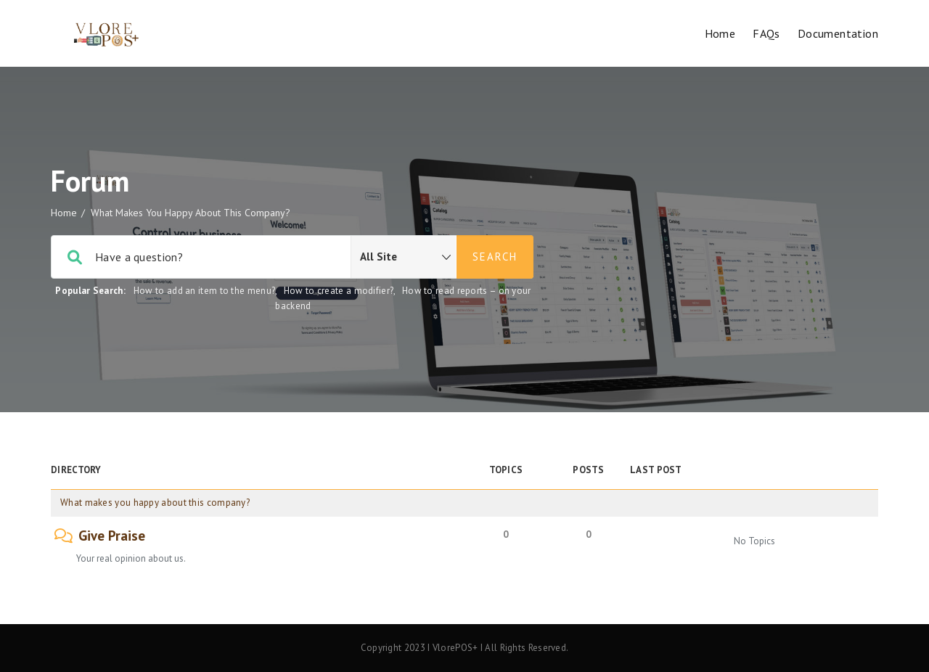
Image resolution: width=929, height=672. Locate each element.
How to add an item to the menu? (204, 290)
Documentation (838, 33)
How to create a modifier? (339, 290)
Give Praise (111, 536)
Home (720, 33)
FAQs (766, 33)
